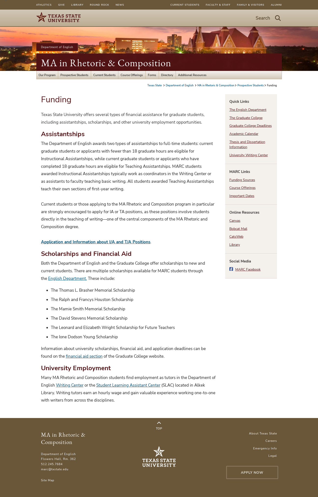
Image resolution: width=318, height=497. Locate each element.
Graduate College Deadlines (250, 125)
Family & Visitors (250, 5)
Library (77, 5)
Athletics (44, 5)
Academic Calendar (243, 133)
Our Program (47, 75)
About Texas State (263, 433)
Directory (167, 75)
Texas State (155, 85)
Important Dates (241, 196)
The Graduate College (246, 118)
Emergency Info (265, 448)
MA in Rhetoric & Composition (106, 62)
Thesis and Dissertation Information (247, 144)
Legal (272, 456)
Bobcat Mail (238, 228)
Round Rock (99, 5)
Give (61, 5)
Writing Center (69, 385)
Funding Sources (242, 180)
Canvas (234, 220)
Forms (152, 75)
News (120, 5)
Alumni (276, 5)
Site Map (47, 480)
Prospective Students (74, 75)
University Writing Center (248, 155)
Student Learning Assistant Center (128, 385)
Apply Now (252, 472)
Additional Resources (192, 75)
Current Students (184, 5)
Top (159, 426)
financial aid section (84, 356)
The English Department (247, 109)
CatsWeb (236, 236)
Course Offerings (132, 75)
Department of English (57, 47)
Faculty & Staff (218, 5)
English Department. (67, 278)
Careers (271, 441)
